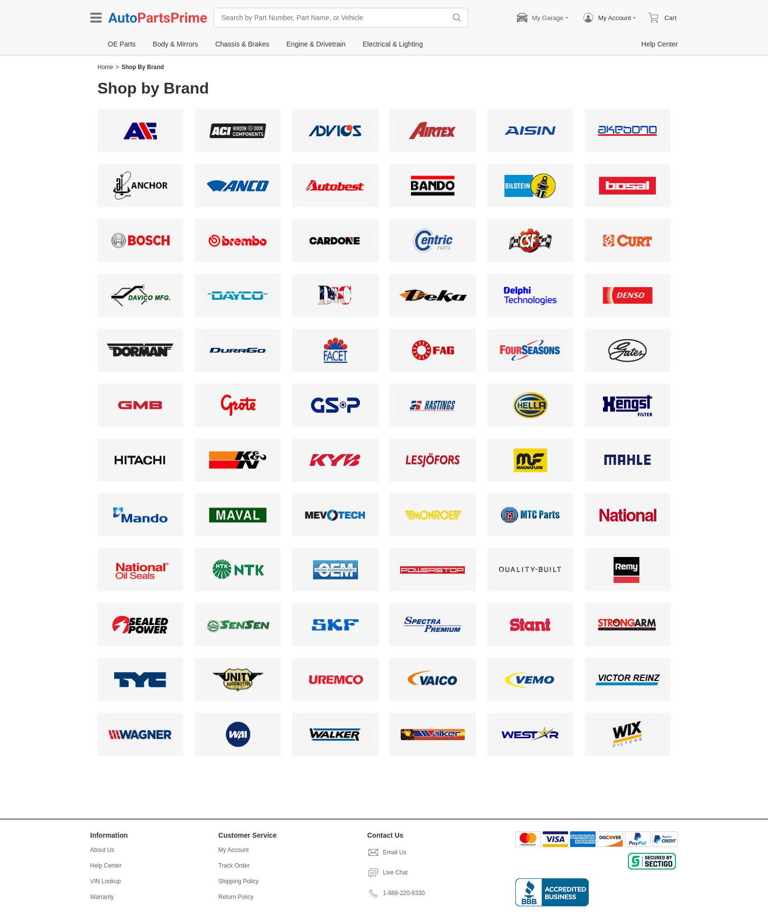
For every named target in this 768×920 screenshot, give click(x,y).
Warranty (102, 897)
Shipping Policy (238, 881)
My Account (233, 850)
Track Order (234, 865)
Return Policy (235, 897)
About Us (102, 850)
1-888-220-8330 (396, 893)
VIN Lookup (105, 881)
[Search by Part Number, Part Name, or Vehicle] (332, 17)
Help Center (105, 865)
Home (105, 67)
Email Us (387, 852)
